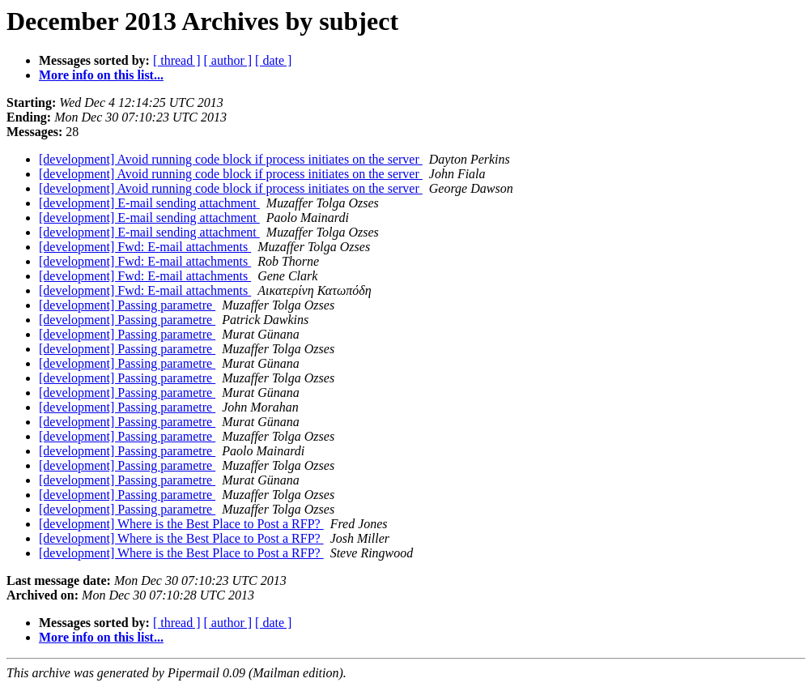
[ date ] (273, 60)
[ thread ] (177, 60)
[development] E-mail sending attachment (149, 203)
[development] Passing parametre (127, 305)
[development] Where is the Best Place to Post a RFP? (181, 524)
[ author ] (228, 60)
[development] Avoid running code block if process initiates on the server (231, 159)
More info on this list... (101, 75)
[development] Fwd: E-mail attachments (145, 247)
